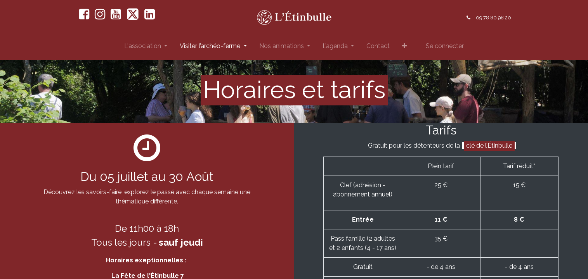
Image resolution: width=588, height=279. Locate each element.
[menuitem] (378, 47)
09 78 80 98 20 (492, 18)
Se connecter (445, 46)
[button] (404, 47)
